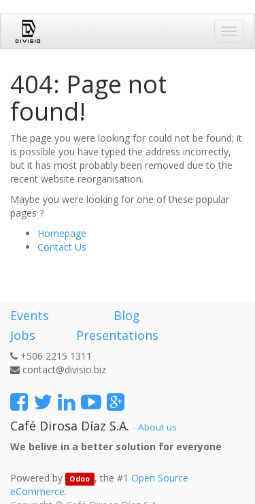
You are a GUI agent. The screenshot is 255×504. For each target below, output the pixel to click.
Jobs (22, 335)
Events (29, 315)
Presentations (115, 335)
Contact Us (61, 246)
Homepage (61, 233)
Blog (127, 315)
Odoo (79, 479)
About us (157, 427)
